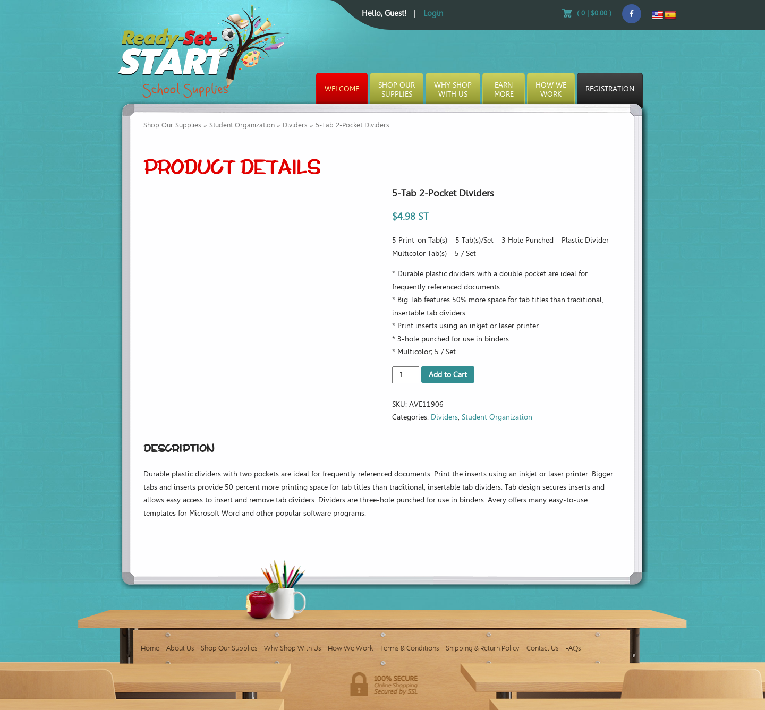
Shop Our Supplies (172, 125)
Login (433, 13)
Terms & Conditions (409, 648)
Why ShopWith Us (453, 90)
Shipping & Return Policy (483, 648)
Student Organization (242, 125)
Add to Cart (448, 374)
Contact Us (542, 648)
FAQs (573, 648)
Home (150, 648)
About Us (180, 648)
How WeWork (551, 90)
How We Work (350, 648)
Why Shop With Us (292, 648)
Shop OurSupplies (396, 90)
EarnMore (504, 90)
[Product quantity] (405, 374)
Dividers (295, 125)
